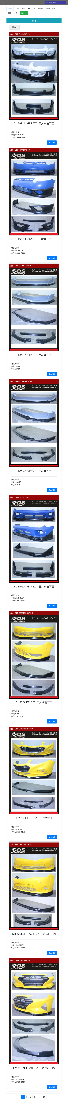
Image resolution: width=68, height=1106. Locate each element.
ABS (17, 8)
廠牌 (34, 20)
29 (44, 1097)
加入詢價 (51, 142)
